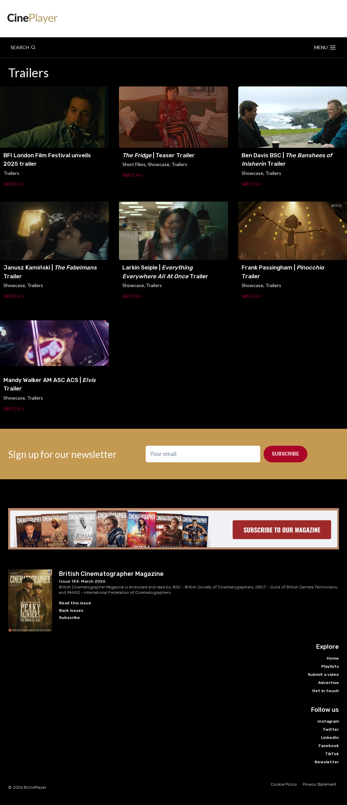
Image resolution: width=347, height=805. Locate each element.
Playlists (330, 666)
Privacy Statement (319, 784)
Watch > (14, 184)
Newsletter (326, 762)
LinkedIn (330, 737)
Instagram (328, 721)
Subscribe (285, 452)
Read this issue (75, 603)
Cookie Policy (284, 784)
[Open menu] (325, 47)
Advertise (328, 682)
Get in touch (325, 690)
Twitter (331, 729)
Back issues (71, 610)
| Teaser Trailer (158, 155)
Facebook (329, 745)
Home (333, 658)
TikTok (332, 753)
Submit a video (323, 674)
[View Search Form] (23, 47)
